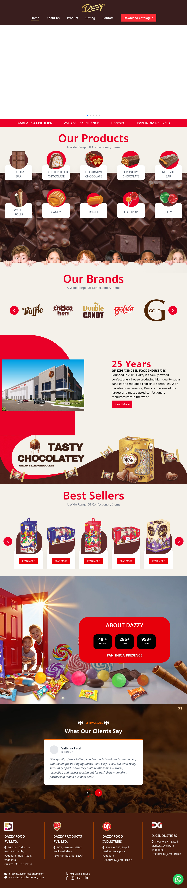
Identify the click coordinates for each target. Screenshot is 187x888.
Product (72, 18)
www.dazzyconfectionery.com (26, 877)
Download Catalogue (138, 18)
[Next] (172, 310)
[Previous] (14, 310)
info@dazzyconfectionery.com (26, 873)
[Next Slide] (179, 541)
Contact (108, 18)
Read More (122, 404)
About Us (53, 18)
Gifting (90, 18)
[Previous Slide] (7, 541)
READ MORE (28, 561)
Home (35, 18)
